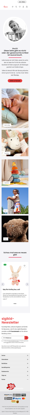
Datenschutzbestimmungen (13, 340)
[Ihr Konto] (23, 6)
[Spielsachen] (15, 172)
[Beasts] (15, 229)
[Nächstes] (27, 284)
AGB (7, 342)
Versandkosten (22, 406)
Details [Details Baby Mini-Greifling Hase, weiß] (15, 303)
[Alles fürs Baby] (15, 108)
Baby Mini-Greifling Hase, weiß (11, 289)
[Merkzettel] (19, 6)
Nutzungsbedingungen (16, 347)
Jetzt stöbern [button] (22, 2)
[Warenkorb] (26, 6)
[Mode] (15, 200)
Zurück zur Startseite (15, 81)
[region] (15, 284)
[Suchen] (16, 6)
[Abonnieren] (26, 338)
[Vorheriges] (2, 284)
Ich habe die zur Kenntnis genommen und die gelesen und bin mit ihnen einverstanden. (16, 341)
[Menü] (12, 6)
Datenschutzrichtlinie (6, 347)
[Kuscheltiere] (15, 143)
